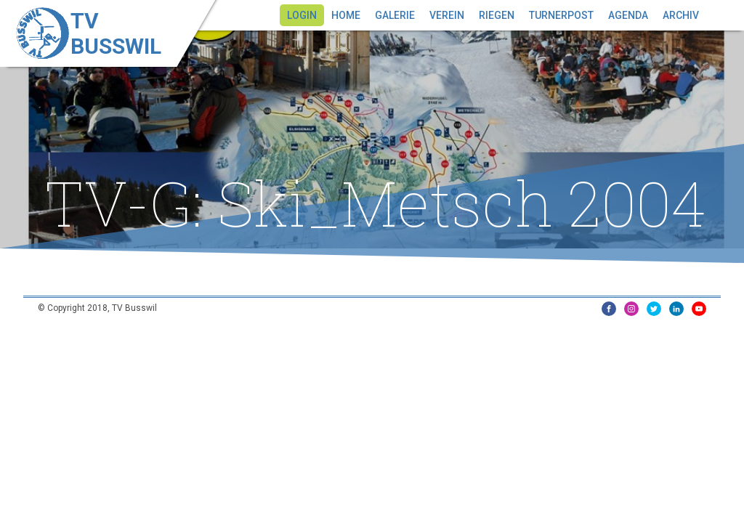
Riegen (496, 15)
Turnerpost (561, 15)
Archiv (681, 15)
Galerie (395, 15)
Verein (446, 15)
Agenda (628, 15)
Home (345, 15)
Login (302, 15)
